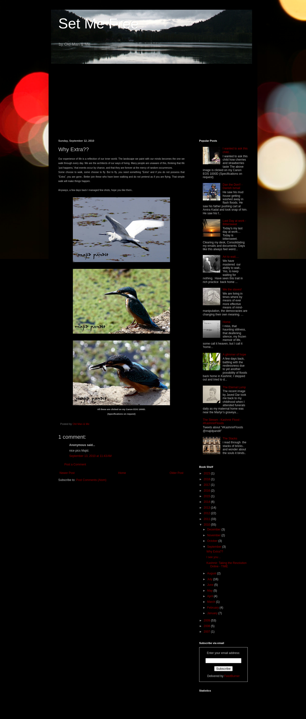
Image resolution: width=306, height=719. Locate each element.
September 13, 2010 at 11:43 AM (90, 456)
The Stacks (230, 438)
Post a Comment (75, 464)
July (210, 579)
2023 (207, 473)
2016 (207, 490)
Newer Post (67, 473)
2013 (207, 507)
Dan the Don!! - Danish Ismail (232, 186)
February (213, 607)
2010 (207, 524)
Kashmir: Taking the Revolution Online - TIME (226, 564)
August (212, 573)
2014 (207, 502)
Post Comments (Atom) (91, 480)
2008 (207, 626)
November (214, 535)
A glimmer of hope (234, 354)
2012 (207, 513)
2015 (207, 496)
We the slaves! (232, 289)
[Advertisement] (153, 98)
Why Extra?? (214, 551)
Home (122, 473)
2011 (207, 519)
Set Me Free (98, 23)
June (210, 585)
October (212, 541)
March (211, 601)
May (210, 590)
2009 (207, 620)
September (214, 546)
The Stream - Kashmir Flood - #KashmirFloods (222, 421)
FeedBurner (231, 676)
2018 (207, 479)
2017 (207, 485)
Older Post (176, 473)
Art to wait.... (231, 256)
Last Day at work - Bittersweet (234, 222)
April (210, 596)
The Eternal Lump (234, 387)
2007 (207, 631)
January (212, 613)
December (214, 529)
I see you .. (213, 557)
